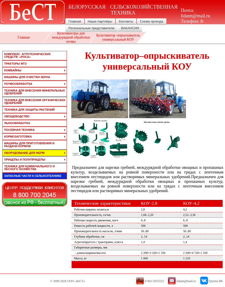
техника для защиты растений (29, 109)
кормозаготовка (18, 136)
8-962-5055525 (193, 24)
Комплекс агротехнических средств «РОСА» (27, 55)
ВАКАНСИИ (130, 28)
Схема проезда (151, 21)
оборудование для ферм (24, 152)
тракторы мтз (15, 63)
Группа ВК (216, 281)
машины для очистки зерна (27, 77)
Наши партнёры (100, 21)
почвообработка (18, 83)
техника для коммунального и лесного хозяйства (29, 168)
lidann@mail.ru (195, 15)
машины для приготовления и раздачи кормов (29, 145)
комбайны (12, 70)
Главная (74, 21)
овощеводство (16, 116)
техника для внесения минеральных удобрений (34, 92)
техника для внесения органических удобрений (34, 101)
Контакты (126, 21)
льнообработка (17, 123)
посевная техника (19, 129)
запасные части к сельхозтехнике (32, 175)
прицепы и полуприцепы (24, 159)
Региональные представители (91, 28)
